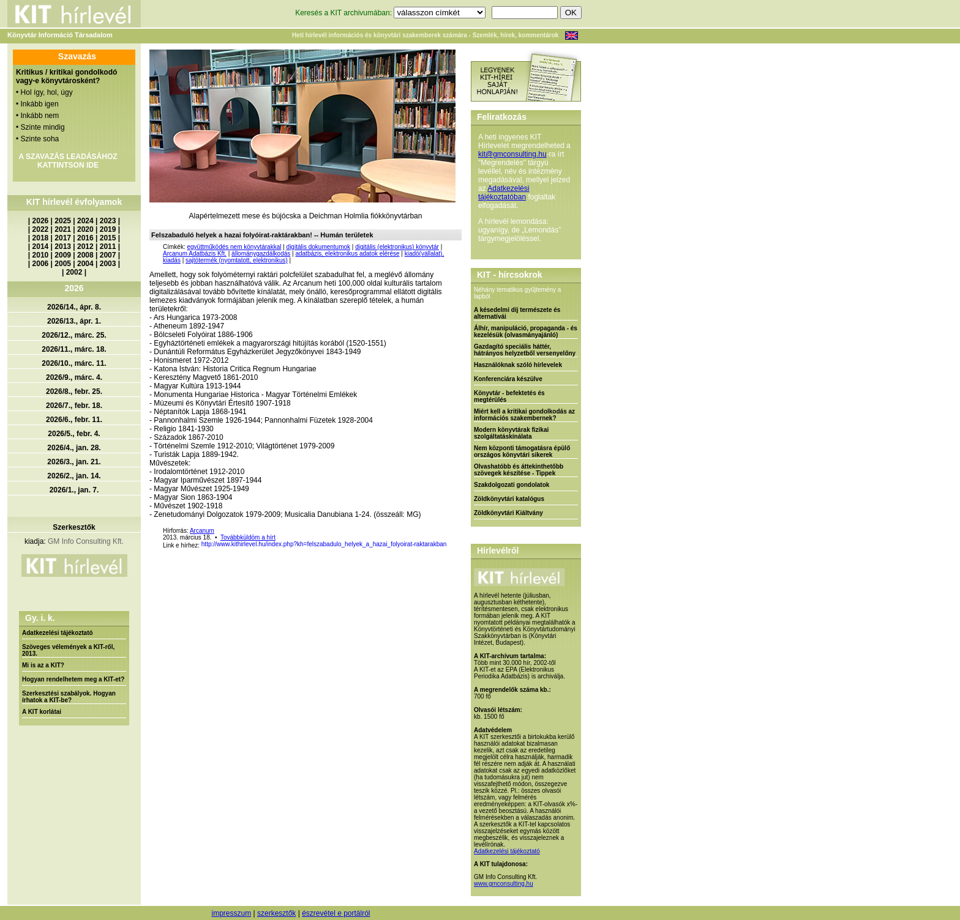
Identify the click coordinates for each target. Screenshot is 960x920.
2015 (108, 238)
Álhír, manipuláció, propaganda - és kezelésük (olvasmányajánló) (525, 331)
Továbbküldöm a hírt (248, 537)
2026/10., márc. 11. (74, 363)
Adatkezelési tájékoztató (57, 632)
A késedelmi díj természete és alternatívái (517, 313)
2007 (108, 255)
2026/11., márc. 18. (74, 349)
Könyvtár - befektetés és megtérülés (509, 396)
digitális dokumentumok (319, 246)
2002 (74, 272)
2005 (62, 263)
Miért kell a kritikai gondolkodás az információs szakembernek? (524, 414)
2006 (40, 263)
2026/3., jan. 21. (73, 462)
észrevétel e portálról (336, 913)
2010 (40, 255)
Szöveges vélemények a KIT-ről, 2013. (68, 650)
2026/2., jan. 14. (73, 476)
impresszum (231, 913)
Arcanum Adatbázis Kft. (195, 253)
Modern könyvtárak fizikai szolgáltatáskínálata (511, 433)
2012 (85, 246)
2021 (62, 229)
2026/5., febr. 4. (74, 433)
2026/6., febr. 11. (74, 419)
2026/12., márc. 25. (74, 335)
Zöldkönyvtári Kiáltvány (508, 513)
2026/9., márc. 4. (74, 377)
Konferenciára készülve (508, 379)
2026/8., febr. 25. (74, 391)
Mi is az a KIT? (43, 665)
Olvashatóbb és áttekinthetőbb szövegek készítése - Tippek (518, 470)
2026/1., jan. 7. (74, 490)
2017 (62, 238)
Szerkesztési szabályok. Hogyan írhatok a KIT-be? (69, 696)
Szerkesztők (74, 527)
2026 (40, 221)
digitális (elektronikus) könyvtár (397, 246)
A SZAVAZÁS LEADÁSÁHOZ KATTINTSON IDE (67, 160)
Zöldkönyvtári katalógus (509, 498)
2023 (108, 221)
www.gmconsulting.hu (503, 883)
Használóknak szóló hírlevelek (518, 365)
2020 (85, 229)
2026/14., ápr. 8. (74, 307)
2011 (108, 246)
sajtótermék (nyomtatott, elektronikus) (237, 260)
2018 (40, 238)
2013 (62, 246)
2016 (85, 238)
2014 (40, 246)
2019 (108, 229)
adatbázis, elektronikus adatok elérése (347, 253)
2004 (85, 263)
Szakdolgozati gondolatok (511, 484)
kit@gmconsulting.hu (512, 154)
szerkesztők (276, 913)
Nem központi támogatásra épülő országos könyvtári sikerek (522, 451)
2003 (108, 263)
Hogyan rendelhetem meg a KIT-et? (73, 679)
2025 (62, 221)
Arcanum (202, 530)
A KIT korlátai (41, 711)
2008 (85, 255)
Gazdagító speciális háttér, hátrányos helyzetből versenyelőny (525, 350)
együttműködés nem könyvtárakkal (234, 246)
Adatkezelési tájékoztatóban (503, 192)
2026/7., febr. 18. (74, 405)
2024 (85, 221)
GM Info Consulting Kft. (86, 541)
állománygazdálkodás (260, 253)
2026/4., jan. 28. (73, 447)
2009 (62, 255)
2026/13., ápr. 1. (74, 321)
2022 (40, 229)
